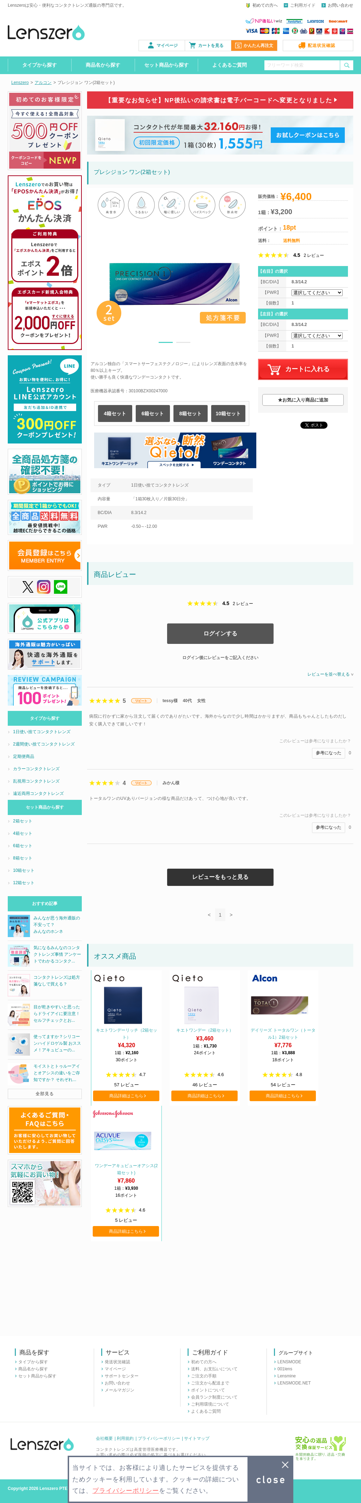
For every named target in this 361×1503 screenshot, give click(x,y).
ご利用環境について (210, 1404)
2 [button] (183, 343)
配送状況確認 (321, 45)
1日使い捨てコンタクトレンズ (42, 731)
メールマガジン (119, 1390)
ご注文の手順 (203, 1376)
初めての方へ (265, 5)
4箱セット (115, 413)
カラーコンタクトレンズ (36, 768)
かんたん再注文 (258, 45)
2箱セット (22, 821)
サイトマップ (196, 1438)
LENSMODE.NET (294, 1383)
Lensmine (286, 1376)
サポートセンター (122, 1376)
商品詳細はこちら (126, 1095)
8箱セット (190, 413)
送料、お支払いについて (214, 1368)
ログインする (220, 633)
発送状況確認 (117, 1361)
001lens (284, 1368)
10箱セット (228, 413)
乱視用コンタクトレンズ (36, 781)
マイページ (167, 45)
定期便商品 (23, 756)
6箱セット (153, 413)
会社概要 (104, 1438)
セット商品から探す (166, 65)
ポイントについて (208, 1390)
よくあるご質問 (229, 65)
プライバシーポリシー (159, 1438)
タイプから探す (39, 65)
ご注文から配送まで (210, 1383)
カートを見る (211, 45)
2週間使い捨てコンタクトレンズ (44, 744)
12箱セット (24, 882)
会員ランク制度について (214, 1397)
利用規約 (125, 1438)
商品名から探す (103, 65)
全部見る (45, 1093)
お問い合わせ (340, 5)
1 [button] (166, 343)
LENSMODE (289, 1361)
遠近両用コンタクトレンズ (38, 793)
